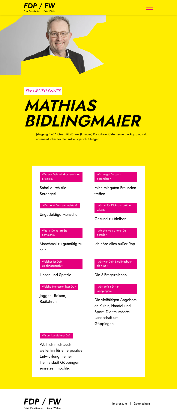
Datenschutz (142, 403)
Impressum (119, 403)
